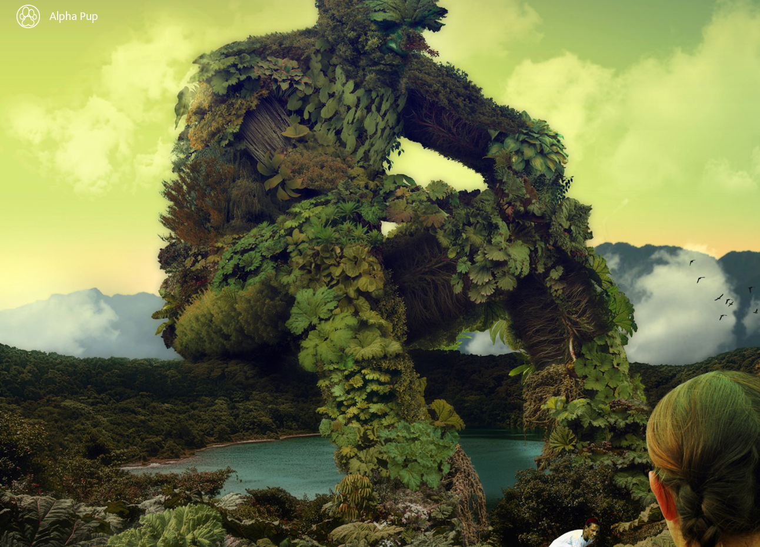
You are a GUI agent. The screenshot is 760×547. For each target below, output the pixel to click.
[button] (380, 526)
